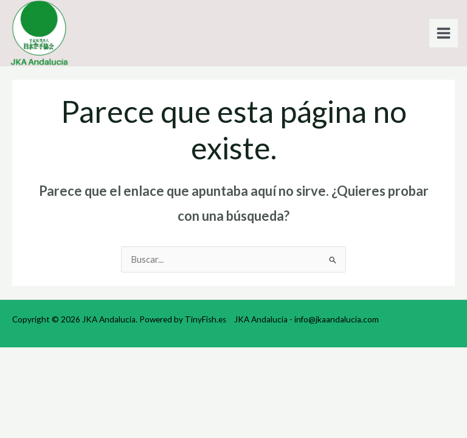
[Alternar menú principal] (443, 33)
